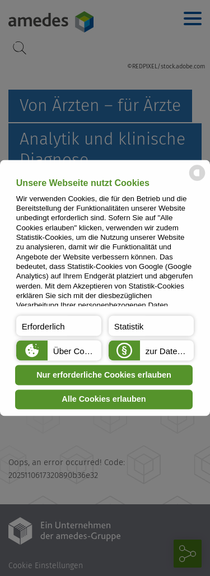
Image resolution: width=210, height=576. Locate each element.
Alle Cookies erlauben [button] (104, 399)
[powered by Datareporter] (197, 180)
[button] (58, 326)
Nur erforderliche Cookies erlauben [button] (103, 374)
